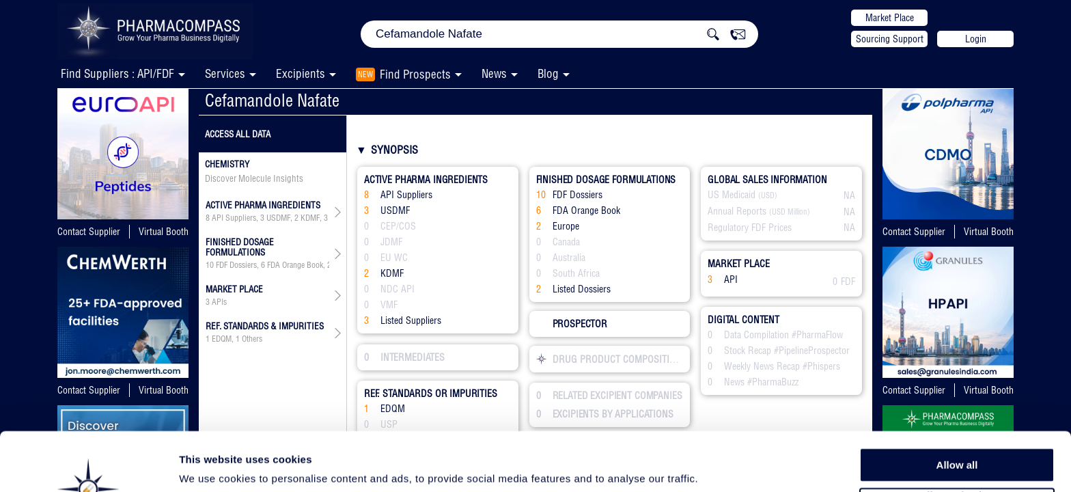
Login (975, 39)
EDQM (222, 339)
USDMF (278, 218)
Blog (548, 73)
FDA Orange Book (295, 265)
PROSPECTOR (572, 324)
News (494, 73)
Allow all (957, 409)
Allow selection (956, 441)
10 (210, 265)
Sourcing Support (889, 39)
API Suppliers (234, 218)
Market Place (889, 18)
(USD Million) (789, 212)
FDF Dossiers (236, 265)
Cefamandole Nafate (272, 100)
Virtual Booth (164, 231)
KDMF (310, 218)
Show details (717, 466)
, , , (267, 218)
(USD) (767, 195)
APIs (219, 302)
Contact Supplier (88, 231)
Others (252, 339)
